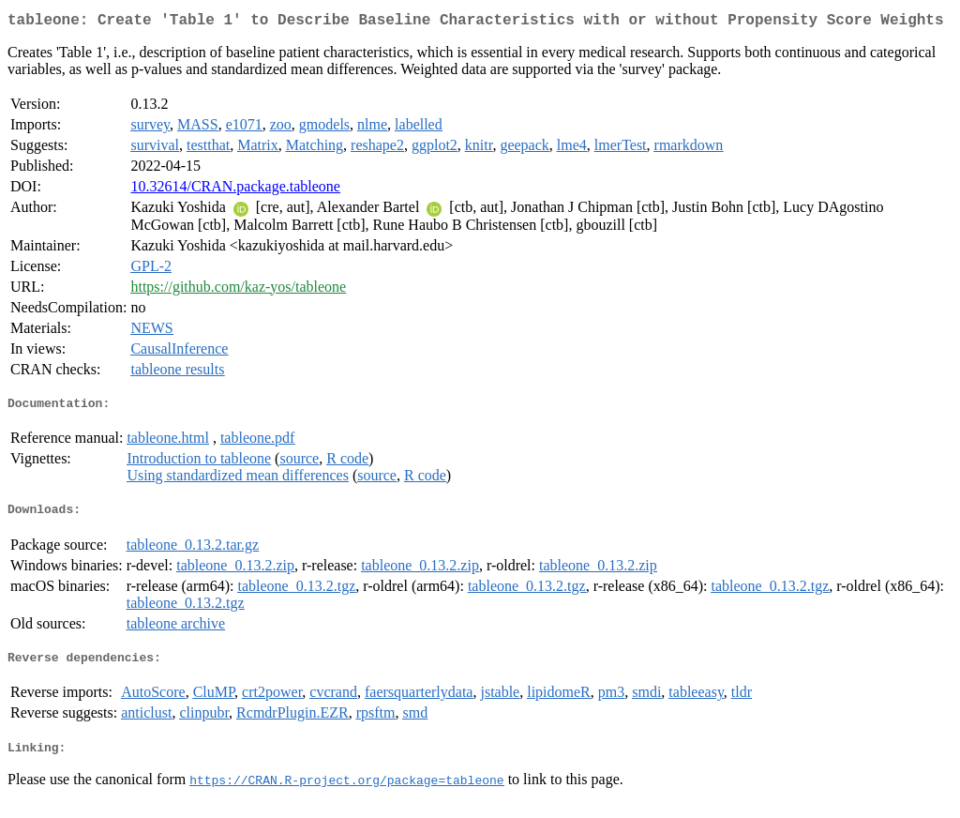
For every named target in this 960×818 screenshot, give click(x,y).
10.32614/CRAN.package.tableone (235, 190)
